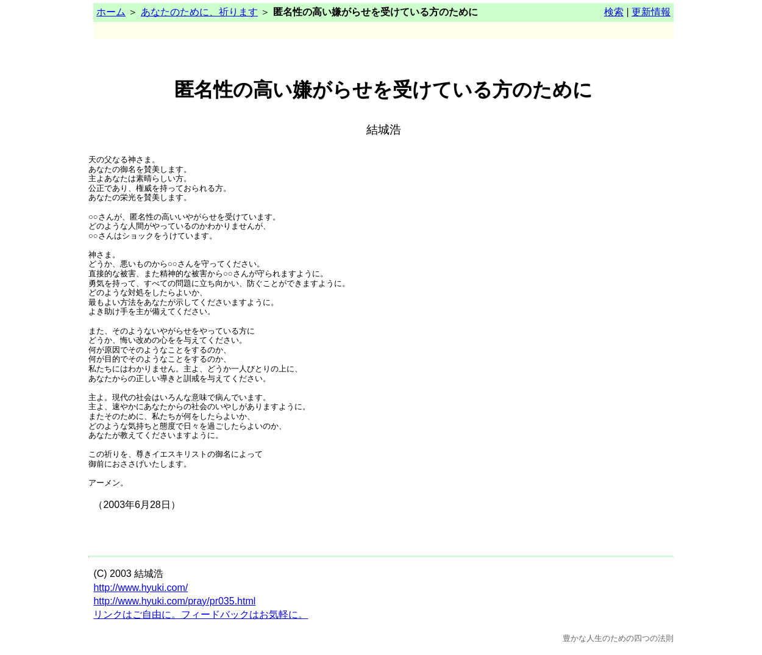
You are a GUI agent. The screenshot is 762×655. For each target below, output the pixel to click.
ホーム (111, 12)
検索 (614, 12)
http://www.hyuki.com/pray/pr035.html (174, 601)
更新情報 (651, 12)
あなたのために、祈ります (199, 12)
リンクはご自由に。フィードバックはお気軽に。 (200, 614)
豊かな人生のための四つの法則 (618, 638)
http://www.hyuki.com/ (140, 587)
